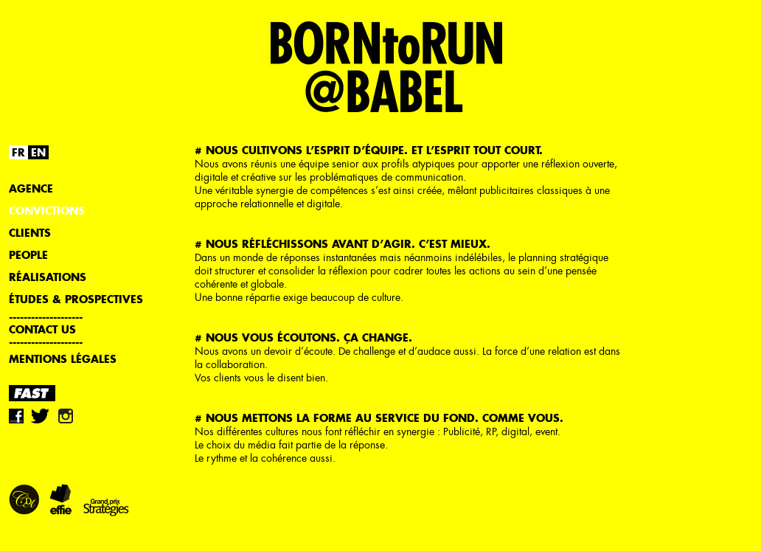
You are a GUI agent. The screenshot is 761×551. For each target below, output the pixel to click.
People (28, 255)
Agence (31, 188)
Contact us (42, 329)
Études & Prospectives (76, 299)
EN (38, 152)
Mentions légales (63, 359)
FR (18, 152)
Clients (30, 233)
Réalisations (47, 277)
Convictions (47, 211)
